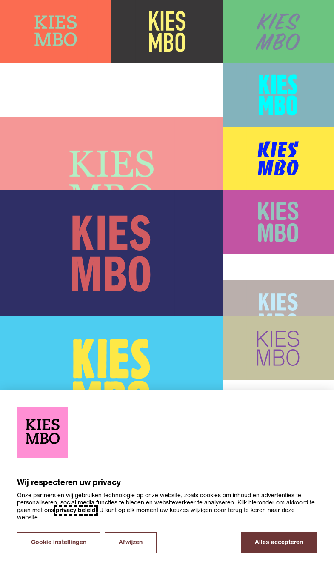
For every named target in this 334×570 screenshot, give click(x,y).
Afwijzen (131, 542)
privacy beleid (76, 510)
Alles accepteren (279, 542)
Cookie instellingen (58, 542)
